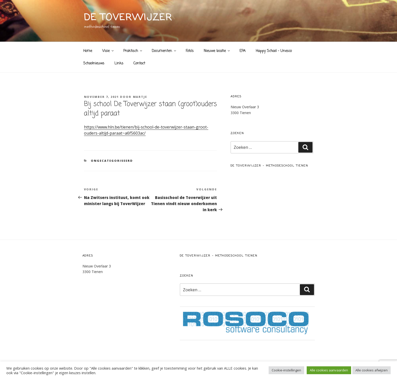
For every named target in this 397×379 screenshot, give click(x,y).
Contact (139, 63)
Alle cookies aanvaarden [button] (329, 370)
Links (118, 63)
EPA (242, 51)
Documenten (164, 51)
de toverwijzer (128, 18)
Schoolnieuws (93, 63)
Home (87, 51)
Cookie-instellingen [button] (286, 370)
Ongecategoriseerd (112, 161)
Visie (108, 51)
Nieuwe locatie (217, 51)
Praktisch (133, 51)
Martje (140, 97)
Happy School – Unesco (274, 51)
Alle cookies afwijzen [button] (371, 370)
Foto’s (190, 51)
